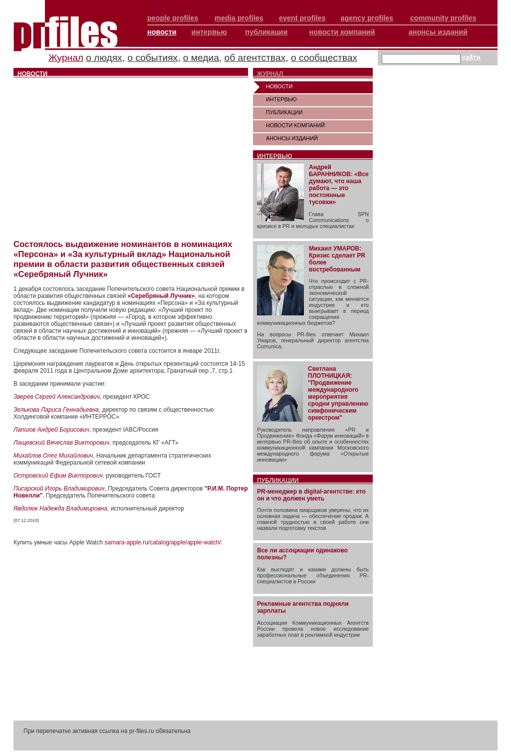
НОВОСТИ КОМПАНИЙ (295, 125)
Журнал (65, 57)
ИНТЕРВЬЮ (281, 99)
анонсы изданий (438, 32)
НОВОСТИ (279, 86)
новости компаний (342, 32)
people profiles (172, 18)
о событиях (152, 57)
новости (162, 32)
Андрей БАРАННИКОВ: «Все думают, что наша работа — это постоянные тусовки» (339, 185)
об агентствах (255, 57)
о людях (104, 57)
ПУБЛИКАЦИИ (284, 112)
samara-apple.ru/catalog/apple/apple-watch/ (162, 542)
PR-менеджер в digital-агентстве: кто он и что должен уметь (311, 495)
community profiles (443, 18)
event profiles (302, 18)
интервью (209, 32)
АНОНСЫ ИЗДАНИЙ (292, 138)
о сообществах (324, 57)
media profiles (239, 18)
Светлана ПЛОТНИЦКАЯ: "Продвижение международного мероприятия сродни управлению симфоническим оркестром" (338, 393)
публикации (266, 32)
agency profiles (366, 18)
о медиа (201, 57)
